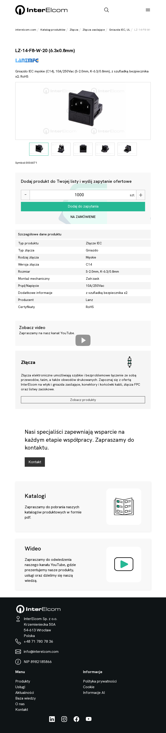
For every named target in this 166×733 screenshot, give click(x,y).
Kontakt (34, 461)
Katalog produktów (52, 30)
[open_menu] (148, 10)
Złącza (74, 30)
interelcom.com (25, 30)
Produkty (22, 681)
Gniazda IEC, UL (119, 30)
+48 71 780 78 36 (38, 641)
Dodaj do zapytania (83, 206)
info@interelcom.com (41, 651)
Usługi (20, 686)
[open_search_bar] (106, 10)
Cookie (89, 686)
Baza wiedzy (25, 698)
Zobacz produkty (83, 400)
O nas (20, 703)
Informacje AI (94, 692)
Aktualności (24, 692)
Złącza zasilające (94, 30)
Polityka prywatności (100, 681)
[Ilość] (79, 195)
